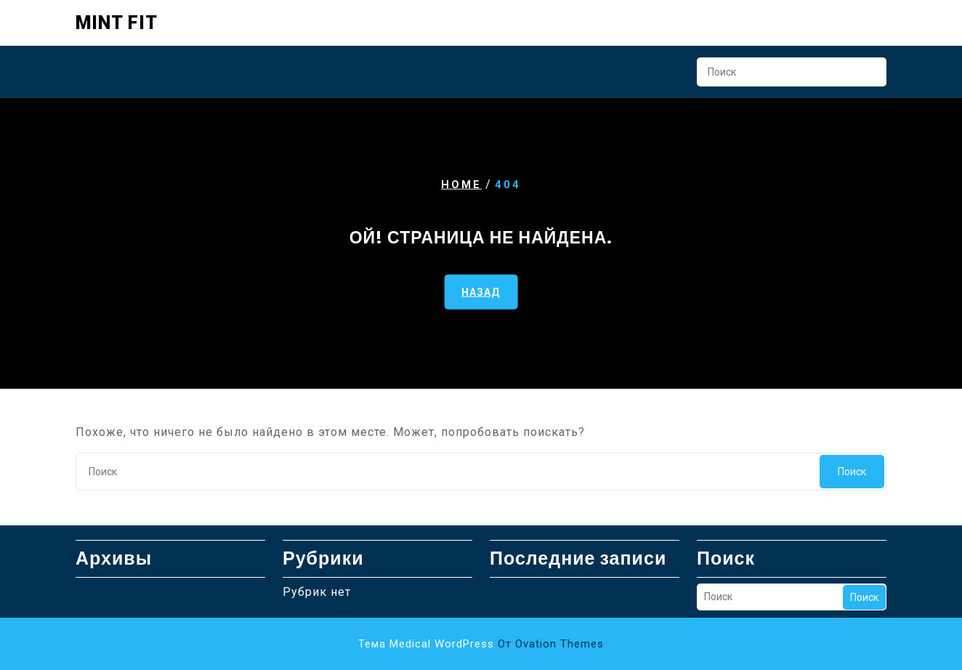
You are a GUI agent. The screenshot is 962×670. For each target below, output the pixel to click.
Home (461, 184)
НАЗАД (480, 292)
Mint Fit (117, 22)
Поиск (868, 76)
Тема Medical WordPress (481, 643)
